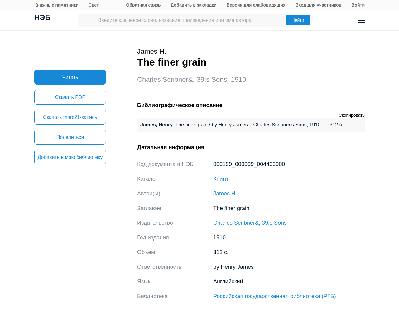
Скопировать (352, 115)
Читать (70, 77)
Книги (220, 179)
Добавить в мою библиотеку (70, 157)
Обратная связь (143, 4)
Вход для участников (319, 4)
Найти (298, 19)
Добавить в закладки (194, 4)
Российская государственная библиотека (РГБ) (274, 296)
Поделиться (70, 137)
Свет (94, 4)
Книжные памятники (56, 4)
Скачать (70, 97)
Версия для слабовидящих (256, 4)
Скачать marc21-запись (70, 117)
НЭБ (42, 18)
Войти (358, 4)
